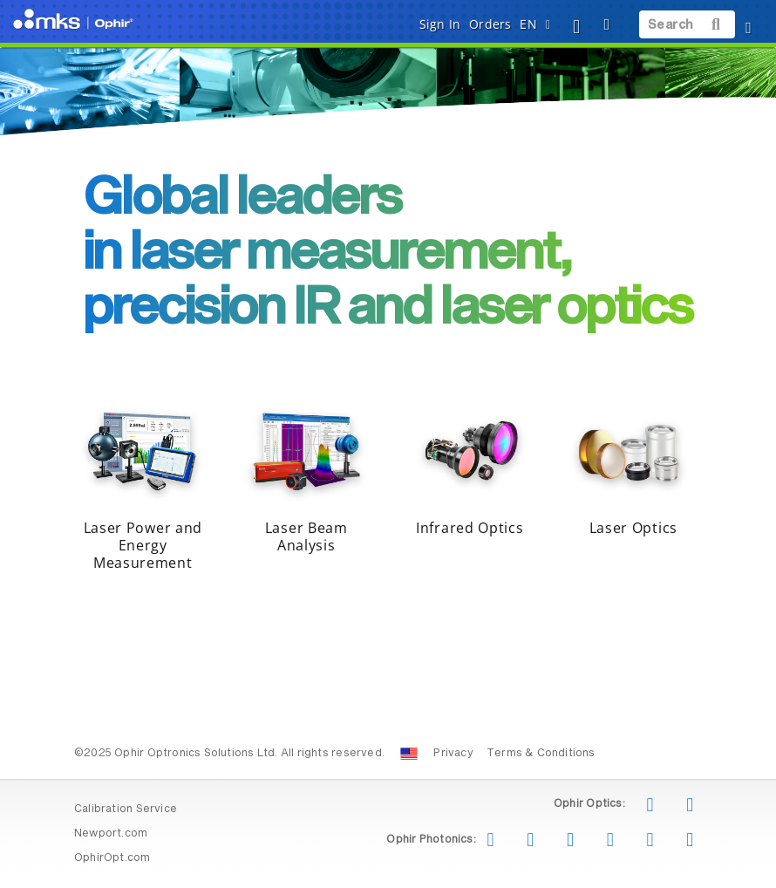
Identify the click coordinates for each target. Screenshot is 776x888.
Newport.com (110, 834)
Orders (490, 24)
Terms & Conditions (541, 753)
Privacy (453, 753)
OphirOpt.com (112, 858)
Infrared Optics (470, 527)
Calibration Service (125, 809)
